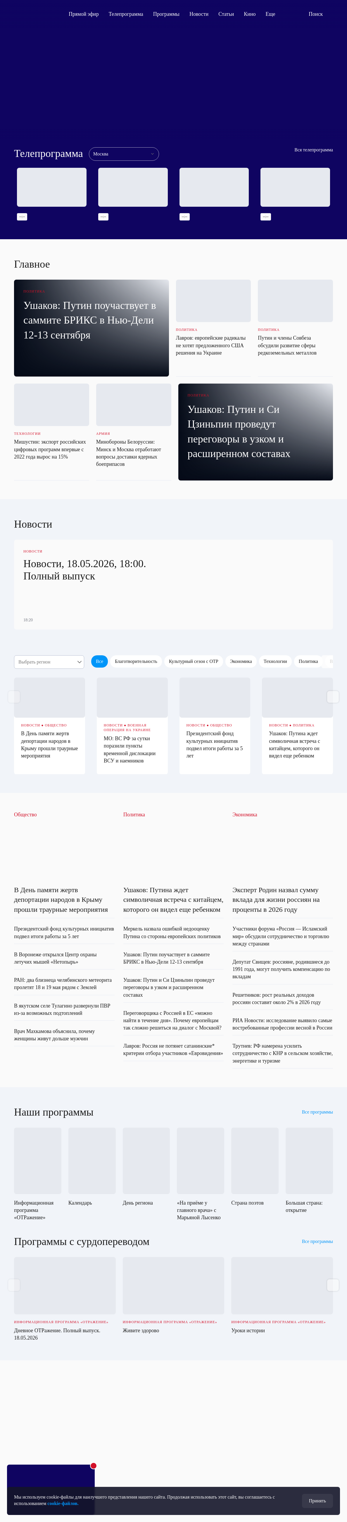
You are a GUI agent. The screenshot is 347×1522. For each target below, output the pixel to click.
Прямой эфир (84, 14)
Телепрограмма (126, 14)
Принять (317, 1500)
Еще (274, 14)
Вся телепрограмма (313, 149)
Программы (166, 14)
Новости (198, 14)
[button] (333, 697)
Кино (249, 14)
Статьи (226, 14)
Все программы (317, 1111)
